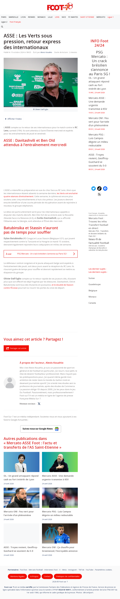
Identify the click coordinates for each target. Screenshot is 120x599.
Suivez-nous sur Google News (41, 429)
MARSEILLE (13, 17)
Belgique (93, 290)
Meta (64, 569)
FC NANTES (73, 17)
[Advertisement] (41, 168)
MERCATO (100, 17)
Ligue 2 (4, 22)
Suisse (92, 278)
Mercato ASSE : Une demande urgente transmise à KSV (58, 477)
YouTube (89, 569)
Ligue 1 (111, 17)
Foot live (23, 569)
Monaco (92, 296)
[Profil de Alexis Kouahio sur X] (39, 403)
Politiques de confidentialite (67, 576)
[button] (2, 26)
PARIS (3, 17)
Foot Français (15, 22)
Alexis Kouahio (54, 362)
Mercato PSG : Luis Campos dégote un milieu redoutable (58, 513)
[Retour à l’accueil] (60, 7)
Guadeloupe (95, 284)
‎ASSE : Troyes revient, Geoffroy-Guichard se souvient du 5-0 (21, 549)
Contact (47, 576)
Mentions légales (17, 576)
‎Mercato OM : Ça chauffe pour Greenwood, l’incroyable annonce (60, 549)
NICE (64, 17)
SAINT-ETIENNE (87, 17)
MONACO (41, 17)
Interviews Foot (51, 569)
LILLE (50, 17)
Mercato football (36, 569)
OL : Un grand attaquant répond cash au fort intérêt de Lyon (21, 477)
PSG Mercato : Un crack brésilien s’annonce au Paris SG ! (99, 63)
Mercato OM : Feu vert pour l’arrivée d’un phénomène (19, 513)
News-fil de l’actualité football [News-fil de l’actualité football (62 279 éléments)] (99, 241)
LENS (57, 17)
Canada (92, 302)
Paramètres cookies (103, 569)
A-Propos (34, 576)
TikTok (81, 569)
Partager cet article (16, 348)
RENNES (31, 17)
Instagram (72, 569)
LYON (23, 17)
